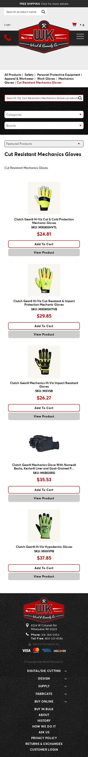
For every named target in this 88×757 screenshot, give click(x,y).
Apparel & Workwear (19, 78)
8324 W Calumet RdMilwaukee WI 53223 (44, 627)
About (44, 715)
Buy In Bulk (44, 709)
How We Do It (44, 726)
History (44, 720)
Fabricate (44, 694)
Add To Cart (44, 244)
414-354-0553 (50, 634)
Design (44, 678)
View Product (44, 252)
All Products (12, 75)
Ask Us (44, 732)
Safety (29, 75)
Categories (14, 114)
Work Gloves (46, 78)
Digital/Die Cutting (44, 671)
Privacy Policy (44, 738)
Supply (44, 686)
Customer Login (44, 749)
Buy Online (44, 701)
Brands (11, 125)
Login (7, 24)
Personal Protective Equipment (58, 75)
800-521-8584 (54, 638)
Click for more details (44, 3)
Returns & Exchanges (44, 744)
